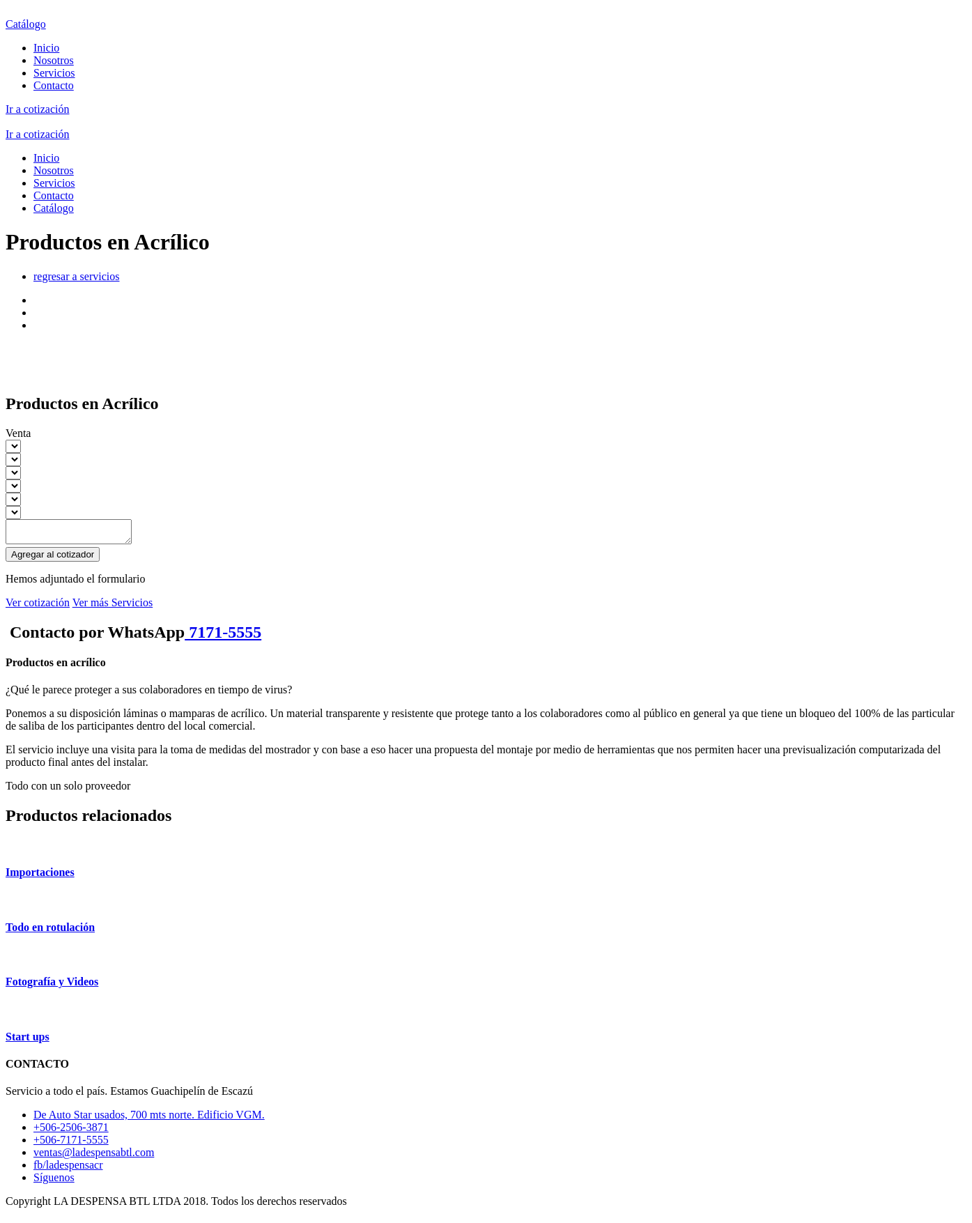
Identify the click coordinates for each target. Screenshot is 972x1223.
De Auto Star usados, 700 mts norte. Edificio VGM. (149, 1119)
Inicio (46, 48)
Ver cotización (38, 607)
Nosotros (53, 60)
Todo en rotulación (50, 931)
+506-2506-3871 (71, 1131)
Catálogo (26, 24)
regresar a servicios (76, 276)
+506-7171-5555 (71, 1144)
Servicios (54, 73)
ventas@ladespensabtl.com (93, 1156)
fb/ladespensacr (68, 1169)
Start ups (27, 1041)
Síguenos (54, 1181)
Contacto (53, 85)
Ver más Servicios (112, 607)
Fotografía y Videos (52, 986)
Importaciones (40, 876)
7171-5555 (223, 636)
